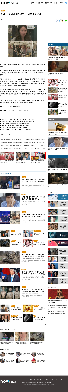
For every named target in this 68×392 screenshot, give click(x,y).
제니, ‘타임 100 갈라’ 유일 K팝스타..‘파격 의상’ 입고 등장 (41, 361)
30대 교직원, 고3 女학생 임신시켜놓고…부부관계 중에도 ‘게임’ (25, 355)
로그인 (23, 379)
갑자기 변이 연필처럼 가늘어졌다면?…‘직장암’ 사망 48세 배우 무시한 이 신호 (22, 344)
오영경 (2, 19)
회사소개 (27, 379)
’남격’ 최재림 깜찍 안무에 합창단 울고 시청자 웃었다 (16, 125)
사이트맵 (60, 379)
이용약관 (30, 379)
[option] (21, 338)
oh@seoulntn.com (22, 111)
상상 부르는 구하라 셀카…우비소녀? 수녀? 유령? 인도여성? (18, 119)
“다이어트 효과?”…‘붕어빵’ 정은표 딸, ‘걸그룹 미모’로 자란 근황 (41, 355)
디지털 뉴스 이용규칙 (54, 379)
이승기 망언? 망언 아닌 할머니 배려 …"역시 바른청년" (16, 130)
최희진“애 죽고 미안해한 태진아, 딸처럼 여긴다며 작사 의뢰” (18, 121)
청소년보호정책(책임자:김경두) (45, 379)
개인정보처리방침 (36, 379)
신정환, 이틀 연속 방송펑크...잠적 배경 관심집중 (14, 128)
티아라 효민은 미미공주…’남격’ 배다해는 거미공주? (15, 123)
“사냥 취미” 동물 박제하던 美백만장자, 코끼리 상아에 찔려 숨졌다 (37, 343)
